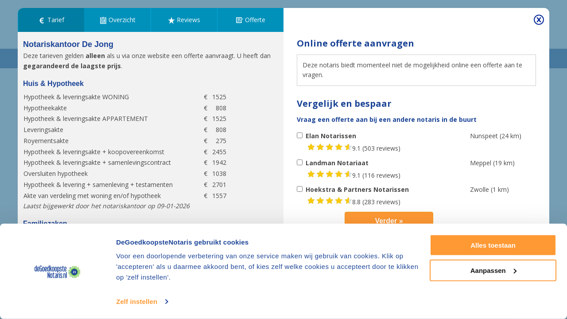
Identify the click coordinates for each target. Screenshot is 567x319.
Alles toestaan (493, 245)
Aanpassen (493, 270)
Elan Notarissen (331, 136)
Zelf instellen (136, 301)
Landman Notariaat (337, 163)
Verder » (389, 221)
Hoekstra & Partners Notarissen (357, 189)
